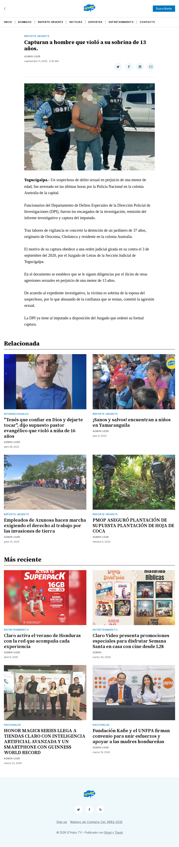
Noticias (75, 22)
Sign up (61, 822)
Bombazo (25, 22)
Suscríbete (164, 8)
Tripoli (119, 832)
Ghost (108, 832)
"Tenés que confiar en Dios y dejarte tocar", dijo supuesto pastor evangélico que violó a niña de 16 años (43, 428)
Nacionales (12, 724)
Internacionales (16, 413)
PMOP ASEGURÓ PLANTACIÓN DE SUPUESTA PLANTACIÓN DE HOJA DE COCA (133, 525)
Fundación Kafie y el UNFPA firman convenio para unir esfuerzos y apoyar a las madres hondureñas (131, 736)
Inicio (8, 22)
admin (97, 652)
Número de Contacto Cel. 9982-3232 (96, 822)
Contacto (147, 22)
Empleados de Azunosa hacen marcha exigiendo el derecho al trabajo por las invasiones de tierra (45, 525)
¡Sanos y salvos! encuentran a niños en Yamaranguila (132, 422)
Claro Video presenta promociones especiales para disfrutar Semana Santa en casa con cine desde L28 (131, 641)
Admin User (32, 56)
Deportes (95, 22)
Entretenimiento (121, 22)
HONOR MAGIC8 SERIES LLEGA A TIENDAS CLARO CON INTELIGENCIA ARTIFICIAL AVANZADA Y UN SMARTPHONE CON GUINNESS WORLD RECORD (44, 742)
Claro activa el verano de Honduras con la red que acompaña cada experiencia (42, 641)
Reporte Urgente (50, 22)
